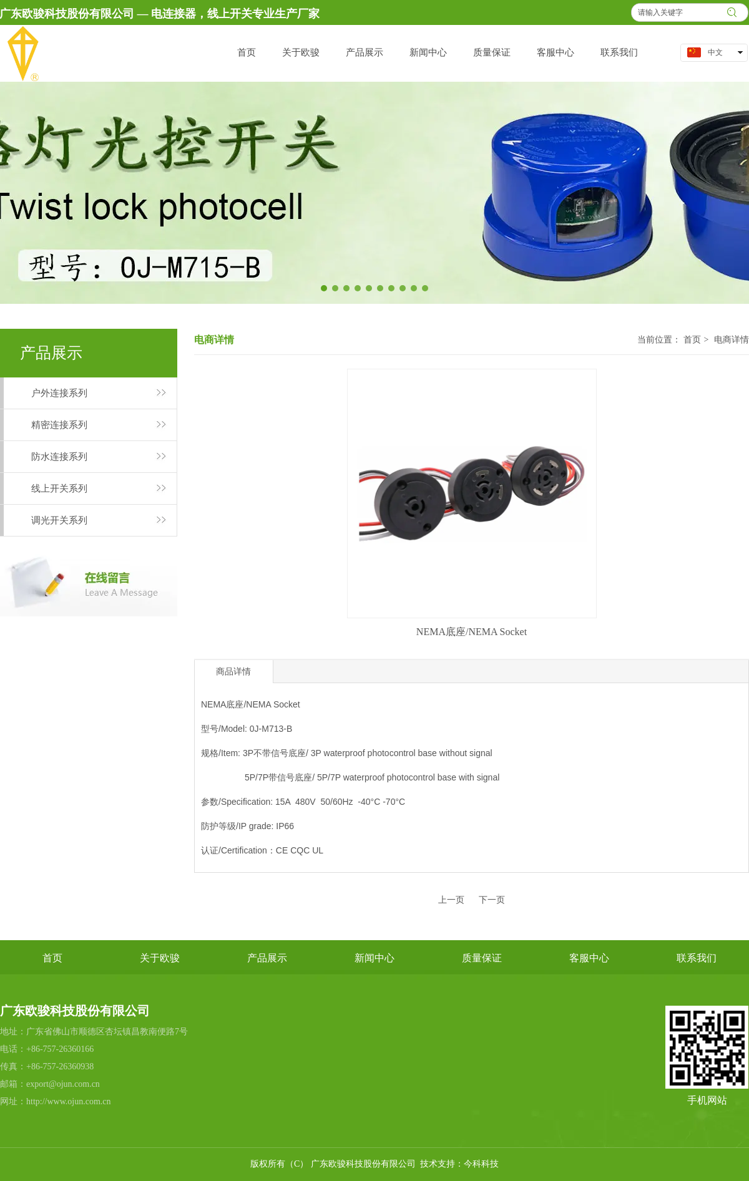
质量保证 (482, 958)
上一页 (451, 900)
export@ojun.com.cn (63, 1084)
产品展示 (267, 958)
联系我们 (697, 958)
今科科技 (481, 1164)
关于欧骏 (160, 958)
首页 (692, 339)
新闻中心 (374, 958)
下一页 (492, 900)
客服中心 (589, 958)
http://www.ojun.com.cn (68, 1101)
